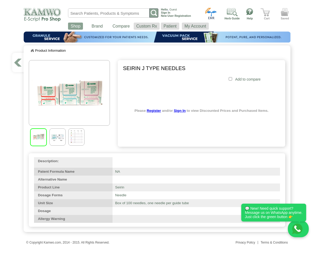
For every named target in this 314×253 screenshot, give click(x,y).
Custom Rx (146, 26)
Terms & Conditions (274, 242)
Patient (170, 26)
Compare (121, 26)
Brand (97, 26)
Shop (75, 26)
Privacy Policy (245, 242)
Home (32, 51)
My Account (195, 26)
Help (250, 18)
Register (154, 111)
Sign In (180, 111)
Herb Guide (232, 18)
